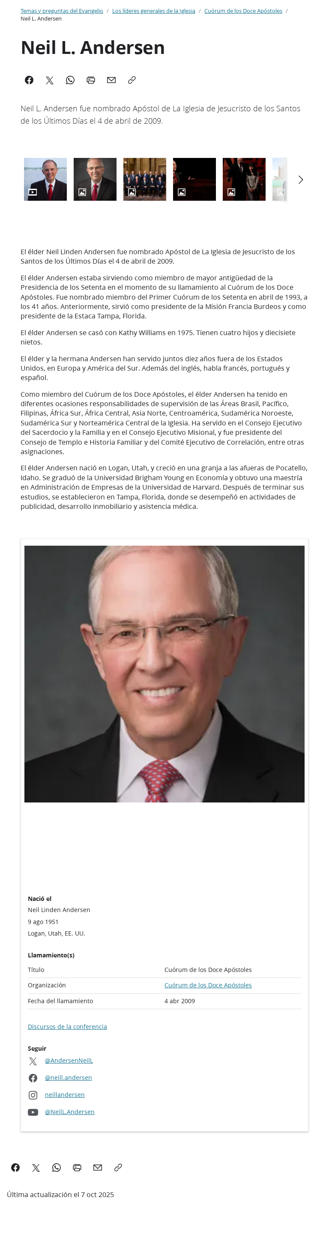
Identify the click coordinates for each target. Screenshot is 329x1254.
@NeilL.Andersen (70, 1112)
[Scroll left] (300, 179)
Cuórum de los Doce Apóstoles (243, 11)
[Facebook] (29, 80)
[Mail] (111, 80)
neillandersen (65, 1095)
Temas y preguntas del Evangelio (62, 11)
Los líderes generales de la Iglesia (153, 11)
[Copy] (132, 80)
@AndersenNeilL (69, 1061)
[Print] (90, 80)
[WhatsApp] (70, 80)
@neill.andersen (68, 1078)
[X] (49, 80)
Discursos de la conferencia (67, 1026)
